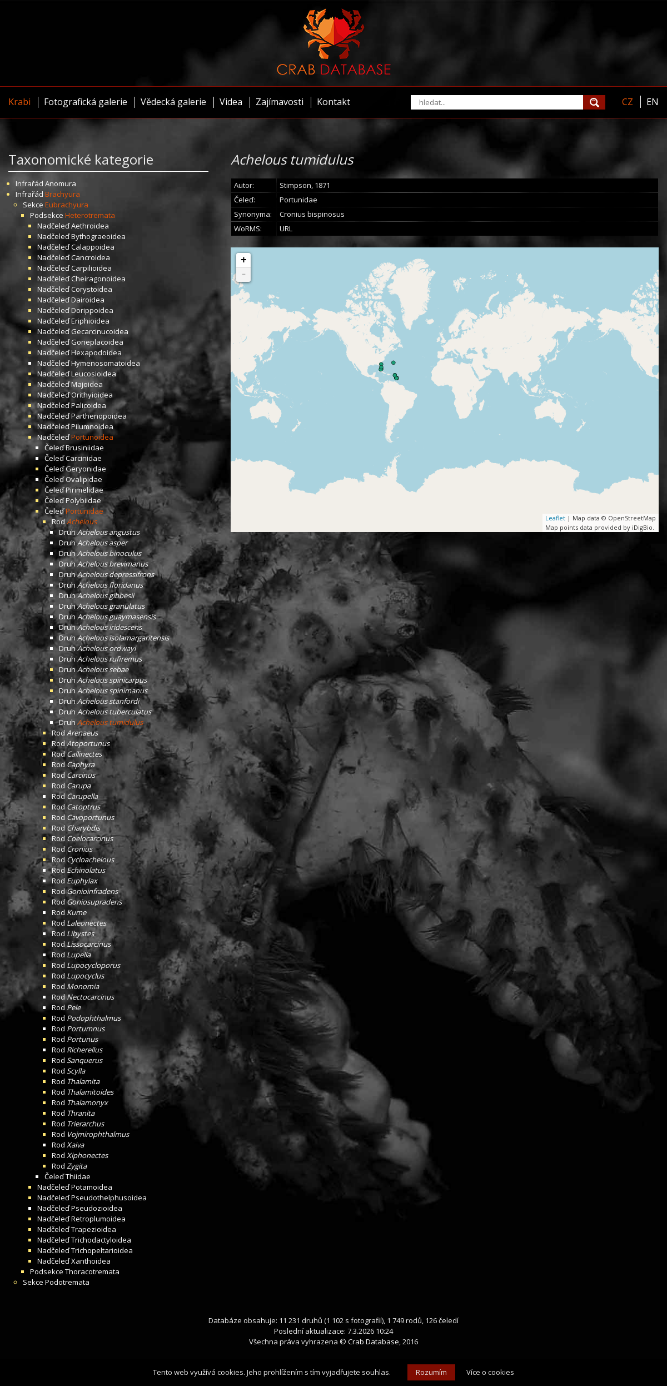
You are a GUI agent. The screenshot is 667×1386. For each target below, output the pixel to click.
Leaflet (555, 518)
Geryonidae (86, 469)
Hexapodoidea (96, 352)
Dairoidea (87, 300)
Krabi (19, 102)
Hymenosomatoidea (105, 363)
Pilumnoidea (92, 426)
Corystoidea (91, 289)
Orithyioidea (92, 395)
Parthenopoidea (99, 416)
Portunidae (84, 511)
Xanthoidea (91, 1261)
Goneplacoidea (97, 342)
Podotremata (67, 1282)
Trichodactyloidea (101, 1240)
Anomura (60, 183)
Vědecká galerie (173, 102)
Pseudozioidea (96, 1208)
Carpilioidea (91, 268)
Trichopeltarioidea (102, 1250)
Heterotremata (90, 215)
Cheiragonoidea (98, 279)
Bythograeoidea (98, 236)
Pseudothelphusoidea (109, 1198)
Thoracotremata (92, 1271)
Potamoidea (91, 1187)
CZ (627, 102)
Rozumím (431, 1372)
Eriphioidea (90, 321)
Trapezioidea (93, 1229)
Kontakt (333, 102)
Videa (231, 102)
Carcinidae (84, 458)
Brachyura (62, 194)
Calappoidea (93, 247)
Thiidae (78, 1176)
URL (286, 228)
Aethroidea (90, 226)
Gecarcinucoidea (99, 331)
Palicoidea (88, 405)
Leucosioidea (93, 374)
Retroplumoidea (98, 1219)
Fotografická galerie (85, 102)
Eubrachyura (66, 205)
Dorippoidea (92, 310)
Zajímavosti (279, 102)
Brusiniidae (85, 448)
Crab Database (373, 1342)
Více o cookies (490, 1372)
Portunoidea (92, 437)
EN (652, 102)
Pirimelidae (84, 490)
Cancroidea (90, 257)
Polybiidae (83, 500)
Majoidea (87, 384)
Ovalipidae (84, 479)
